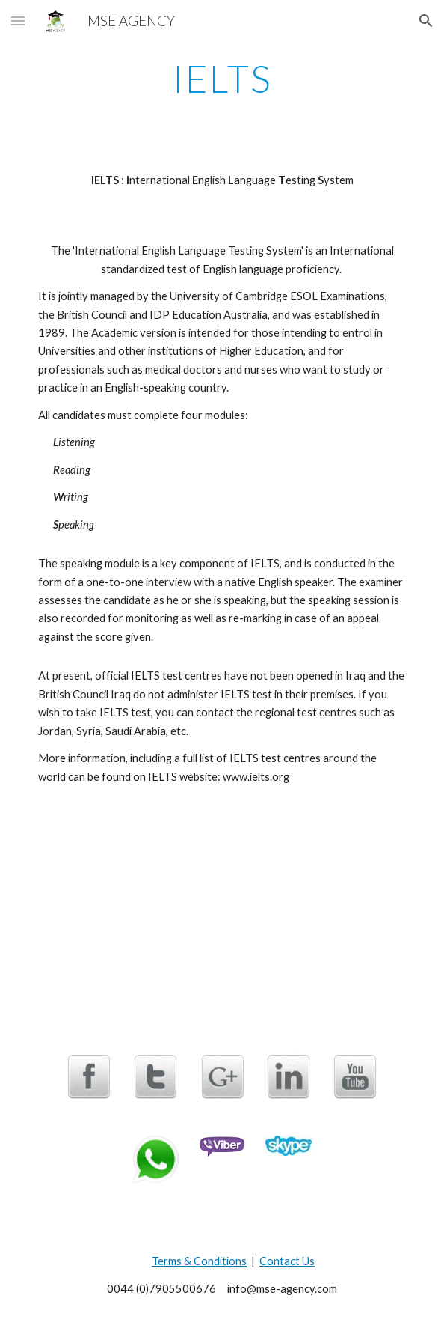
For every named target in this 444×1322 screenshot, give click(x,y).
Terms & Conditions (199, 1261)
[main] (221, 79)
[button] (18, 20)
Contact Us (287, 1261)
